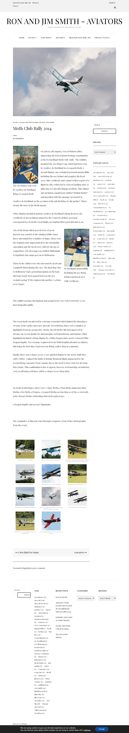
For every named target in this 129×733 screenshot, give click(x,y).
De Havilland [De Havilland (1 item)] (40, 641)
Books (33, 37)
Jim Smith (60, 37)
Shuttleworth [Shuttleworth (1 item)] (99, 258)
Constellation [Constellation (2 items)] (100, 207)
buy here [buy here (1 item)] (103, 204)
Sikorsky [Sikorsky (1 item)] (39, 694)
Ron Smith (46, 37)
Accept (101, 729)
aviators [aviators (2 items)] (109, 192)
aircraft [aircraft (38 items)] (39, 600)
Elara (15, 724)
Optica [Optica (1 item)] (101, 242)
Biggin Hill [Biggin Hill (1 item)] (39, 628)
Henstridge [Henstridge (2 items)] (99, 231)
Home (22, 37)
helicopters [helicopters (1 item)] (99, 227)
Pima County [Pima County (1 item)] (104, 246)
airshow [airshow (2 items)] (38, 610)
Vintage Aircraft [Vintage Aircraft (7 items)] (106, 270)
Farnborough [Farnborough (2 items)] (100, 219)
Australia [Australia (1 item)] (43, 613)
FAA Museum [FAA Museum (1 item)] (40, 644)
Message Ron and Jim (22, 3)
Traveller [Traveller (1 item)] (98, 266)
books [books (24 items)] (42, 632)
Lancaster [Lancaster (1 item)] (43, 669)
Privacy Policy (102, 37)
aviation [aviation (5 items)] (101, 188)
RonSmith (19, 139)
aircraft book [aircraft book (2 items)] (105, 176)
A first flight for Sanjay (27, 552)
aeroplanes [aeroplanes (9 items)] (99, 172)
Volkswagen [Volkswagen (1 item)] (99, 274)
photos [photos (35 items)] (38, 679)
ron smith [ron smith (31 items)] (98, 254)
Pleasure (42, 122)
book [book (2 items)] (103, 200)
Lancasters (80, 552)
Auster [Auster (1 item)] (101, 184)
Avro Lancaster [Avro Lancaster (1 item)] (100, 196)
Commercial (23, 122)
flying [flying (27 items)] (109, 223)
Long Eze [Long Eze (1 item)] (102, 239)
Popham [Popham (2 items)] (97, 250)
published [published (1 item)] (109, 250)
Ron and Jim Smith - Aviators (64, 21)
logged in (26, 568)
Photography (33, 122)
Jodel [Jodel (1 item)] (101, 235)
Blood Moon (61, 597)
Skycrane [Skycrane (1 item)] (102, 262)
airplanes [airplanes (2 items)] (98, 180)
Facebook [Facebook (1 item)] (102, 215)
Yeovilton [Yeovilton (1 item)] (39, 713)
